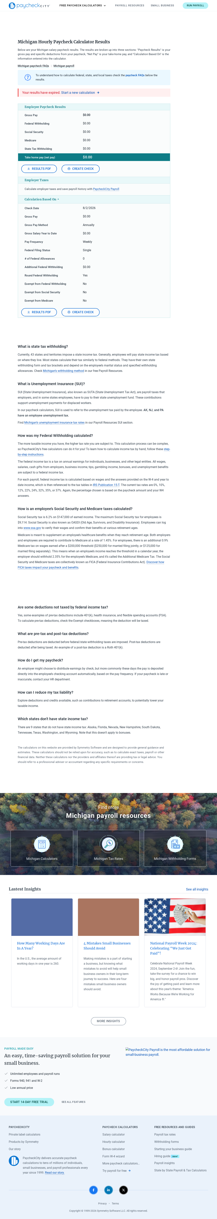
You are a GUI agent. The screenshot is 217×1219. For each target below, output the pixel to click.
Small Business (162, 5)
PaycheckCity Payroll (106, 189)
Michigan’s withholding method (63, 371)
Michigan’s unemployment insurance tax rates (54, 422)
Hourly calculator (113, 1142)
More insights (108, 1021)
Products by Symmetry (24, 1142)
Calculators (83, 5)
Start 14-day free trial (29, 1102)
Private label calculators (24, 1134)
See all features (73, 1101)
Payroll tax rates (165, 1134)
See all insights (197, 889)
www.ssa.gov (32, 528)
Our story (15, 1149)
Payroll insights (164, 1163)
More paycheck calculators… (121, 1163)
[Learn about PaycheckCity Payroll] (169, 1074)
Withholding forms (166, 1142)
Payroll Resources (129, 5)
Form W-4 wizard (113, 1156)
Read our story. (55, 1172)
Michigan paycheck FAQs (33, 66)
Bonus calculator (113, 1149)
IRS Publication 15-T (106, 485)
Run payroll (195, 5)
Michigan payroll (64, 66)
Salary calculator (113, 1134)
